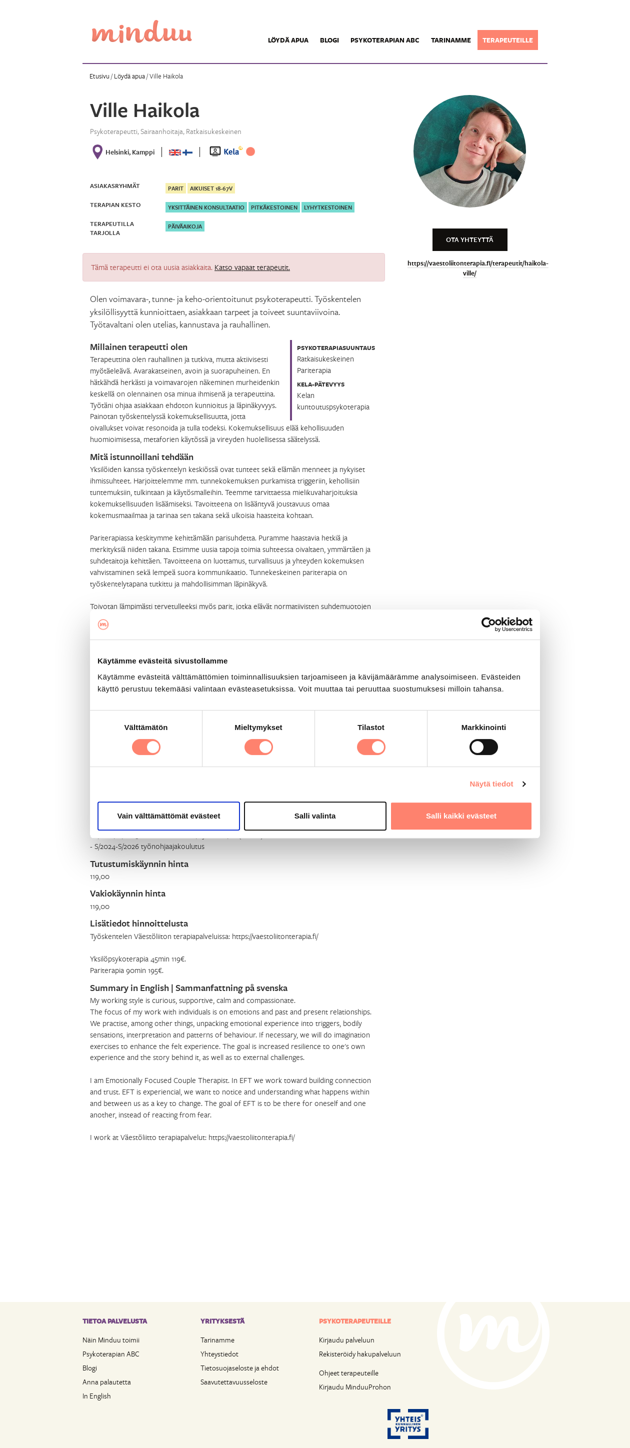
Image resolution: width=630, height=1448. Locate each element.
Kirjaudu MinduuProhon (355, 1387)
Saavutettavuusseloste (234, 1381)
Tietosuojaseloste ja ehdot (239, 1367)
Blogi (329, 40)
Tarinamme (451, 40)
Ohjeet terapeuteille (348, 1373)
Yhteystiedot (219, 1353)
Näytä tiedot (492, 784)
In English (96, 1395)
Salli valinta (315, 816)
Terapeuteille (507, 40)
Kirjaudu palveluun (346, 1339)
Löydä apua (288, 40)
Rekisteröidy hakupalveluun (360, 1353)
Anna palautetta (106, 1381)
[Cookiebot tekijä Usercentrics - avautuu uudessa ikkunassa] (488, 624)
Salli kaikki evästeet (461, 816)
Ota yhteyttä (470, 239)
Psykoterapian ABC (385, 40)
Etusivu (100, 76)
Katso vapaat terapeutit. (252, 267)
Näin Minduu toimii (111, 1339)
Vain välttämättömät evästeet (169, 816)
